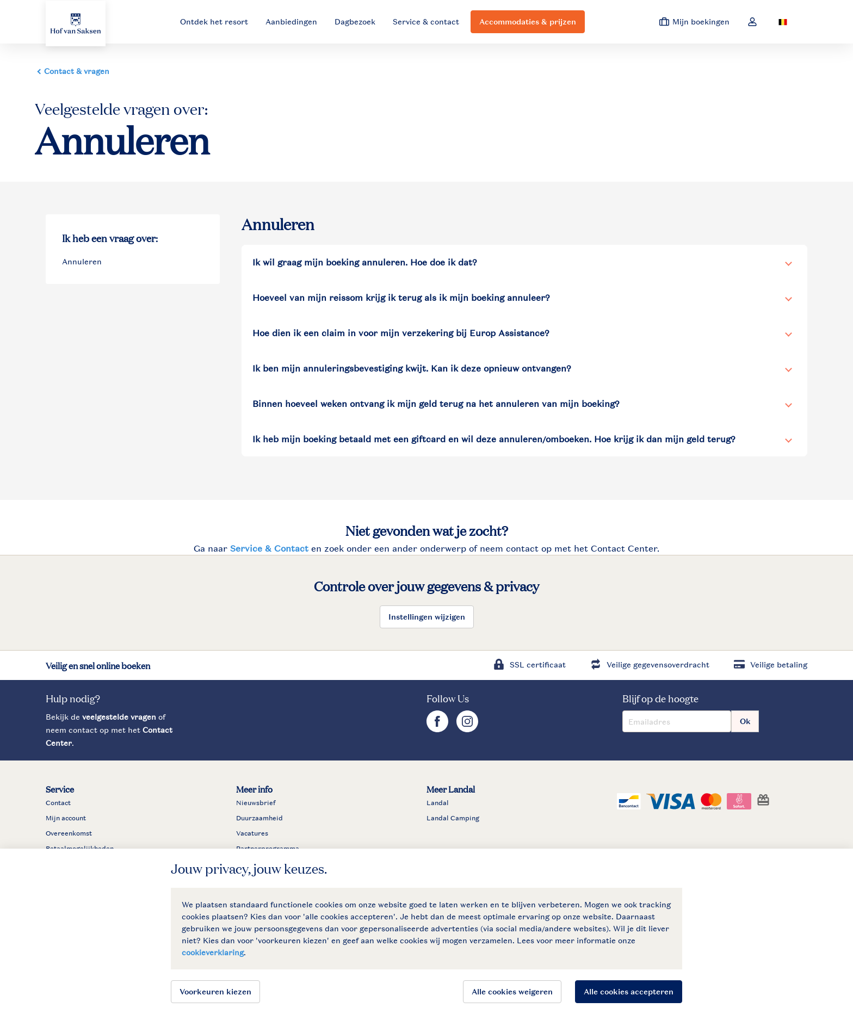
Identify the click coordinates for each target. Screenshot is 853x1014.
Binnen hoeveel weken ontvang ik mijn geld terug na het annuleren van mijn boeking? (436, 403)
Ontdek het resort (214, 21)
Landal (437, 803)
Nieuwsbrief (255, 803)
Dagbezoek (355, 21)
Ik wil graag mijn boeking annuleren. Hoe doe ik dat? (364, 262)
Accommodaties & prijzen (527, 21)
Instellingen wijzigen (426, 616)
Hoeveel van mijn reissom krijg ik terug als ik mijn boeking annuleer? (401, 297)
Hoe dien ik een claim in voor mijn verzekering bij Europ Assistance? (400, 332)
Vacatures (252, 833)
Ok (745, 721)
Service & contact (426, 21)
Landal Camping (452, 818)
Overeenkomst (69, 833)
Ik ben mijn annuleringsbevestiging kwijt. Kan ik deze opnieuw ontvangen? (411, 368)
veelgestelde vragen (119, 717)
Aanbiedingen (291, 21)
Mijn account (66, 818)
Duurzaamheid (259, 818)
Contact (58, 803)
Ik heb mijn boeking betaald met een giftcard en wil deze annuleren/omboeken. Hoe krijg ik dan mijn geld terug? (493, 439)
